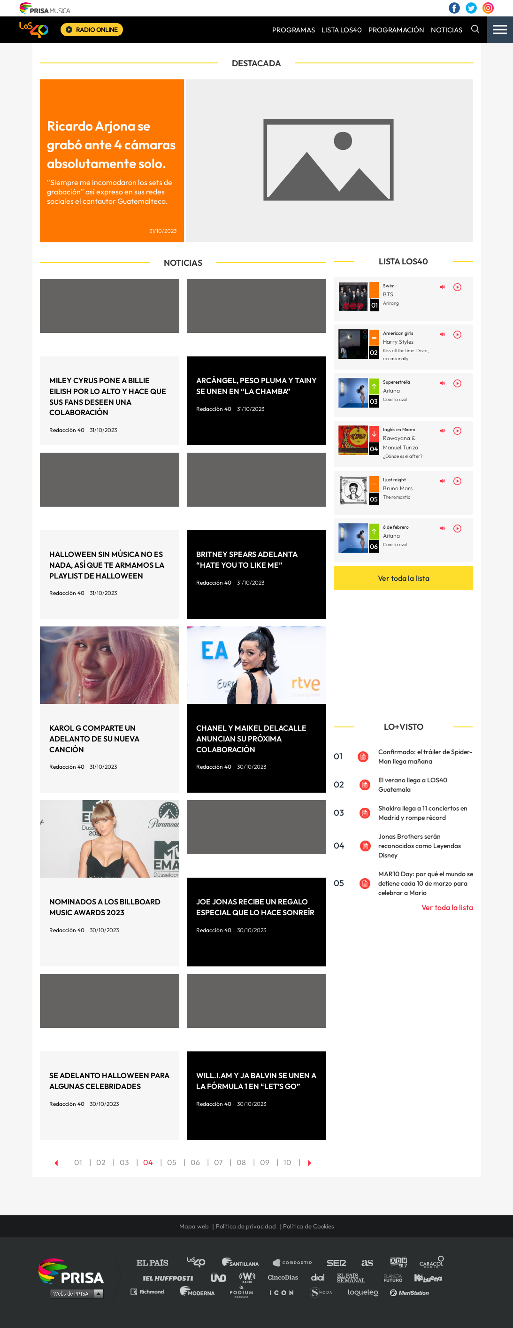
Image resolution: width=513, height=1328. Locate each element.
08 (241, 1162)
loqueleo (366, 1291)
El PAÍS (158, 1263)
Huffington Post (170, 1277)
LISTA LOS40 (342, 29)
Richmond (152, 1291)
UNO (222, 1277)
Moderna (198, 1291)
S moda (324, 1291)
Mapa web (194, 1226)
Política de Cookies (308, 1226)
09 (264, 1162)
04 (148, 1162)
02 (101, 1162)
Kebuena (424, 1277)
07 (218, 1162)
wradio (249, 1277)
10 (287, 1162)
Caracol (432, 1263)
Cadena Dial (321, 1277)
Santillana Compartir (296, 1263)
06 (195, 1162)
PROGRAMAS (293, 29)
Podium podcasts (244, 1291)
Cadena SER (337, 1263)
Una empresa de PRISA (74, 1270)
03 (124, 1162)
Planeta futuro (390, 1277)
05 (171, 1162)
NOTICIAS (446, 29)
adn (398, 1263)
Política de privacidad (246, 1226)
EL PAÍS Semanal (355, 1277)
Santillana (246, 1263)
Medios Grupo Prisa (74, 1293)
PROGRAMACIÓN (396, 29)
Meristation (411, 1291)
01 (78, 1162)
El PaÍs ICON (285, 1291)
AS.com (367, 1263)
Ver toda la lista (403, 578)
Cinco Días (285, 1277)
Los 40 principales (203, 1263)
